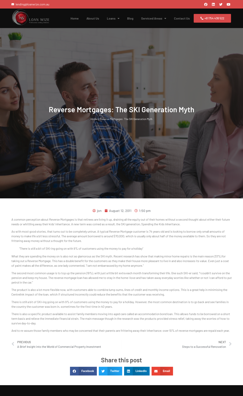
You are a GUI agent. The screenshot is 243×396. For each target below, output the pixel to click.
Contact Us (182, 18)
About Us (92, 18)
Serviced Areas (153, 18)
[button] (83, 371)
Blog (130, 18)
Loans (113, 18)
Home (75, 18)
